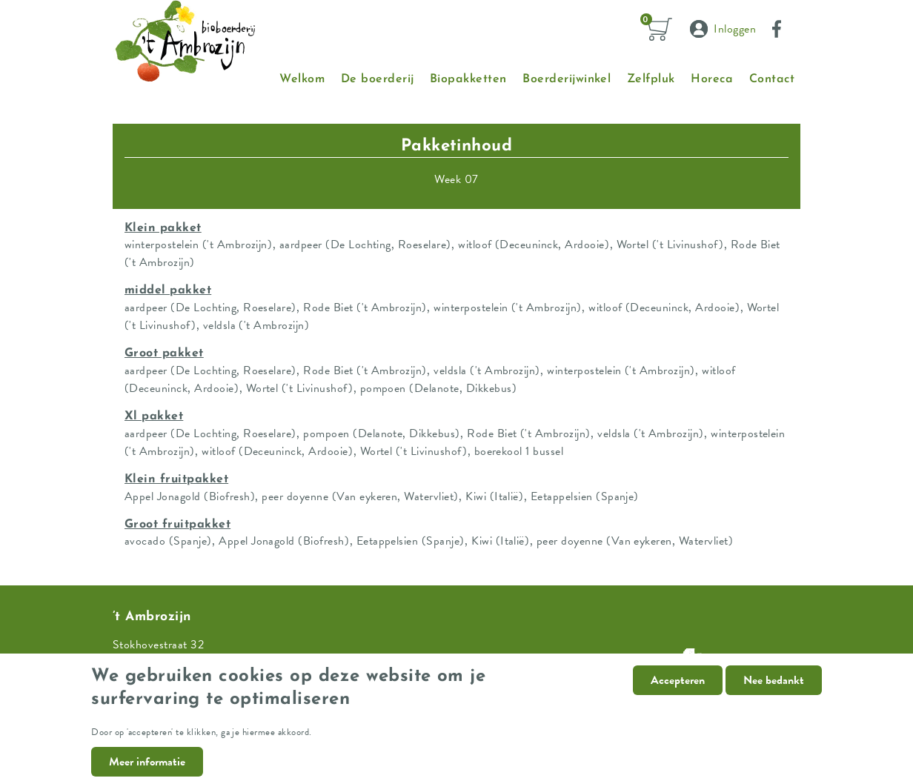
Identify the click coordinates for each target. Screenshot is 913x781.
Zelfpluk (651, 79)
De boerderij (377, 79)
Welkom (302, 79)
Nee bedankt (773, 690)
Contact (771, 79)
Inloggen (735, 29)
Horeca (712, 79)
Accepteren (678, 690)
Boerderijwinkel (566, 79)
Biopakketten (468, 79)
